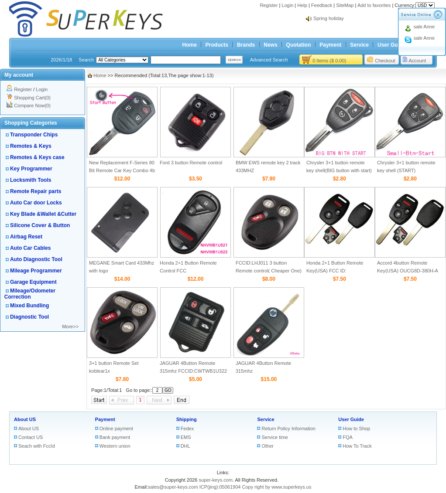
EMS (186, 437)
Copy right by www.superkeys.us (277, 487)
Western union (114, 446)
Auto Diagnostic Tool (36, 259)
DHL (185, 446)
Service (359, 45)
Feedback (321, 5)
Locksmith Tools (30, 180)
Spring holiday (328, 18)
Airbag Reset (26, 237)
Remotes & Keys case (37, 157)
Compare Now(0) (32, 105)
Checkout (385, 60)
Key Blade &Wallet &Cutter (43, 214)
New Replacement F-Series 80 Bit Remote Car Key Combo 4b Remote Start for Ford (122, 170)
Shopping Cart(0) (32, 97)
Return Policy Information (288, 428)
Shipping (186, 419)
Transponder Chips (34, 135)
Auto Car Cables (30, 248)
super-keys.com (216, 480)
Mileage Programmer (36, 271)
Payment (330, 45)
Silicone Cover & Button (40, 225)
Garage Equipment (33, 282)
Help (302, 5)
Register (269, 5)
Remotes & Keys (30, 146)
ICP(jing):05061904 (220, 487)
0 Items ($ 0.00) (329, 60)
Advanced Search (269, 59)
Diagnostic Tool (29, 317)
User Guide (391, 45)
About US (25, 419)
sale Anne (424, 26)
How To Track (357, 446)
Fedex (187, 428)
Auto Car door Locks (36, 203)
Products (217, 45)
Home (189, 45)
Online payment (116, 428)
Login (287, 5)
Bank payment (114, 437)
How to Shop (356, 428)
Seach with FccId (36, 446)
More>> (70, 326)
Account (417, 60)
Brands (246, 45)
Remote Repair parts (35, 191)
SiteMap (344, 5)
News (270, 45)
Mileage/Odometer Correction (29, 294)
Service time (274, 437)
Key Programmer (31, 169)
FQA (348, 437)
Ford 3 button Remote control (191, 162)
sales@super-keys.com (173, 487)
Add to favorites (374, 5)
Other (267, 446)
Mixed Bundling (29, 306)
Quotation (298, 45)
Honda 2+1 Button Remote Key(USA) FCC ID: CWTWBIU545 (335, 270)
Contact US (30, 437)
